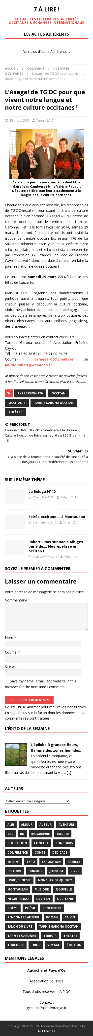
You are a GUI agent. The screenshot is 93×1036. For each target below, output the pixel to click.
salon (70, 917)
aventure (67, 824)
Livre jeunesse (19, 880)
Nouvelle (64, 889)
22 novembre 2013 (44, 557)
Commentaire (16, 600)
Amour (26, 824)
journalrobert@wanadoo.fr (28, 365)
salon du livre (19, 926)
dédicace (59, 852)
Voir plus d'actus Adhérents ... (46, 51)
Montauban (17, 889)
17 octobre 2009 (43, 497)
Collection (17, 843)
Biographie (40, 834)
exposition (51, 862)
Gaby (64, 497)
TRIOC (35, 945)
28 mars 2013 (19, 120)
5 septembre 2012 (44, 522)
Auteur (45, 824)
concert (41, 843)
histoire (14, 871)
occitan (58, 393)
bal (10, 834)
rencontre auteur (23, 917)
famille (74, 862)
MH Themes (46, 1031)
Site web (12, 666)
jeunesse (56, 871)
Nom (9, 637)
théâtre (15, 412)
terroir (50, 936)
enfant (13, 862)
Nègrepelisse (18, 899)
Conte (40, 852)
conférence (17, 852)
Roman (52, 917)
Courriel (11, 652)
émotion (74, 945)
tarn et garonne (21, 936)
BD (22, 834)
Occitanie (35, 68)
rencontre (52, 908)
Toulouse (15, 945)
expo (31, 862)
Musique (42, 889)
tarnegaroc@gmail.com (55, 359)
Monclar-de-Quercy (55, 880)
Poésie (30, 908)
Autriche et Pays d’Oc (46, 970)
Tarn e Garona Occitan (54, 403)
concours (64, 843)
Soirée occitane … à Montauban (57, 516)
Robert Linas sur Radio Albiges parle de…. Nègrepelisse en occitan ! (56, 546)
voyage (53, 945)
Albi (10, 824)
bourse (63, 834)
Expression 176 (30, 393)
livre (75, 871)
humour (35, 871)
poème (12, 908)
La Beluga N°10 (42, 491)
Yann (40, 120)
